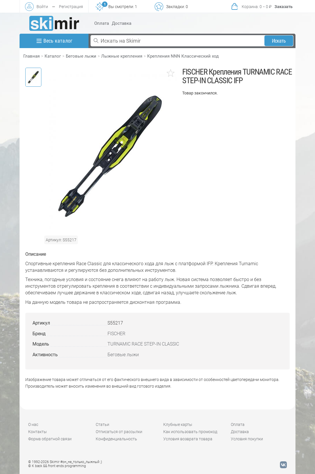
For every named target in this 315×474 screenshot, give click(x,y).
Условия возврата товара (187, 439)
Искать (279, 41)
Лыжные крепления (121, 56)
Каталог (53, 56)
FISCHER (116, 333)
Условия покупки (247, 439)
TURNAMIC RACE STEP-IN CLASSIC (143, 344)
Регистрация (71, 6)
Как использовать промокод (190, 431)
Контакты (37, 431)
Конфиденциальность (116, 439)
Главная (31, 56)
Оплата (101, 23)
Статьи (102, 424)
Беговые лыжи (81, 56)
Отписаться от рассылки (119, 431)
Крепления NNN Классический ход (183, 56)
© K (57, 466)
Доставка (121, 23)
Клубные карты (177, 424)
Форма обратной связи (50, 439)
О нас (33, 424)
